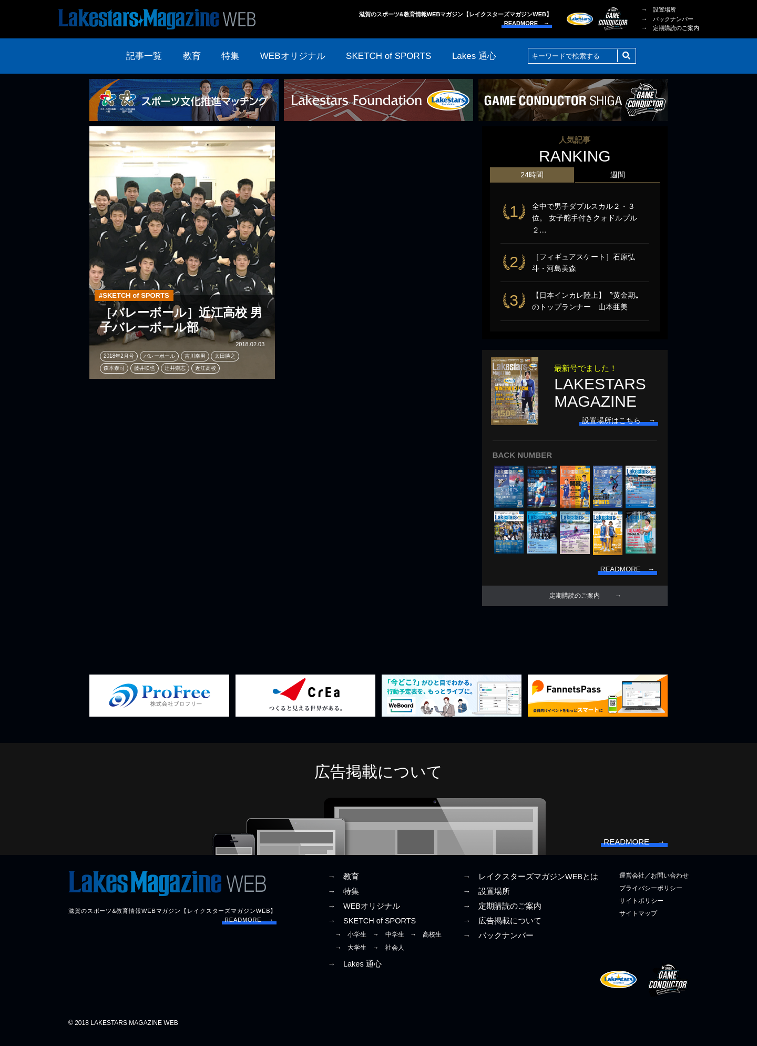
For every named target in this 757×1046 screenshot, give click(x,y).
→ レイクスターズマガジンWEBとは (530, 884)
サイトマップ (638, 921)
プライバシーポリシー (650, 895)
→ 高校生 (426, 942)
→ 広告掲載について (502, 928)
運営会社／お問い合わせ (654, 883)
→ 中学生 (388, 942)
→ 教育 (343, 884)
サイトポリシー (641, 908)
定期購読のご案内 (574, 601)
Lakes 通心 (474, 56)
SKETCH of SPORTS (388, 56)
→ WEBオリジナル (364, 913)
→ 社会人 (388, 955)
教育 (192, 56)
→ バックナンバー (667, 19)
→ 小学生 (350, 942)
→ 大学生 (350, 955)
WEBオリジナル (292, 56)
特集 (230, 56)
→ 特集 (343, 898)
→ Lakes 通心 (354, 971)
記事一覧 (144, 56)
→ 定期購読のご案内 (670, 28)
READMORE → (526, 23)
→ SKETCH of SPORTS (372, 928)
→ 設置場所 (658, 9)
